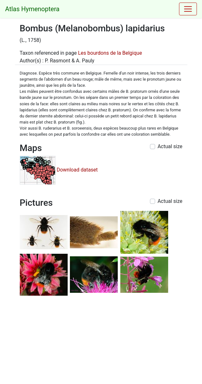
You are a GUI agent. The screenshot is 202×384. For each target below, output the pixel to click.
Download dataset (77, 170)
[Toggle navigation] (188, 9)
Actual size (170, 146)
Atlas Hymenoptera (32, 9)
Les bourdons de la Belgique (110, 53)
